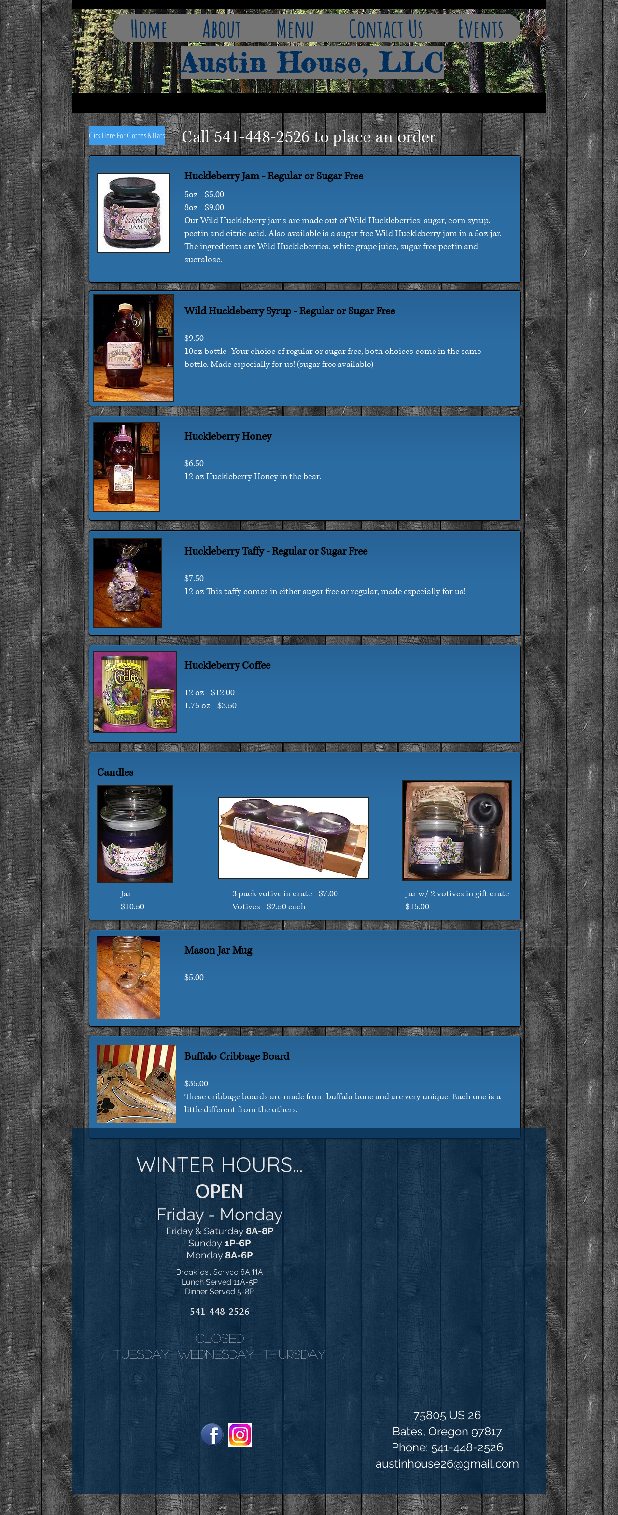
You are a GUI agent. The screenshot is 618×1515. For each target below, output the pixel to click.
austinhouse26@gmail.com (447, 1464)
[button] (221, 28)
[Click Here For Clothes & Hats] (127, 135)
